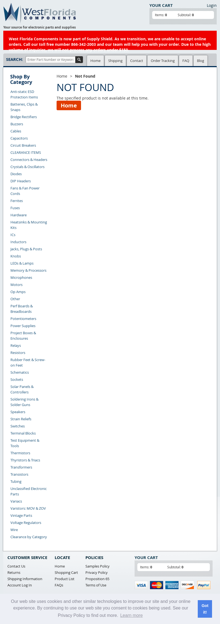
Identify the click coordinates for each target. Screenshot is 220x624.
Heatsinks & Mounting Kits (28, 225)
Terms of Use (95, 585)
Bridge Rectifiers (23, 116)
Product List (64, 578)
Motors (16, 284)
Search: (14, 59)
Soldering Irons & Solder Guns (24, 402)
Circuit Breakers (23, 145)
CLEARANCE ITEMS (25, 152)
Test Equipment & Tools (24, 443)
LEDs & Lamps (22, 263)
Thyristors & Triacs (25, 460)
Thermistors (20, 452)
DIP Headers (20, 180)
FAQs (59, 585)
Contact (136, 60)
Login (212, 5)
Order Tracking (163, 60)
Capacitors (19, 138)
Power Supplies (22, 325)
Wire (14, 529)
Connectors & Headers (28, 159)
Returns (13, 572)
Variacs (16, 501)
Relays (15, 345)
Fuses (15, 207)
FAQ (185, 60)
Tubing (15, 481)
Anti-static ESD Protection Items (24, 94)
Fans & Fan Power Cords (25, 191)
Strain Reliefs (20, 418)
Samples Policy (97, 566)
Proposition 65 (97, 578)
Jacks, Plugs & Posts (26, 248)
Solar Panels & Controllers (22, 389)
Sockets (16, 379)
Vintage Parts (21, 515)
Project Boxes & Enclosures (23, 335)
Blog (200, 60)
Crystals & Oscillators (27, 166)
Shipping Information (24, 578)
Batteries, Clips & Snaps (24, 107)
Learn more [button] (131, 615)
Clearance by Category (28, 536)
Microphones (21, 277)
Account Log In (19, 585)
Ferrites (16, 200)
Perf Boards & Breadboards (21, 309)
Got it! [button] (205, 608)
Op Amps (18, 291)
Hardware (18, 214)
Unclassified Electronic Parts (28, 491)
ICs (12, 234)
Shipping (115, 60)
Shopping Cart (66, 572)
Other (15, 298)
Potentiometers (23, 318)
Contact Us (16, 566)
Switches (17, 426)
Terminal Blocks (23, 433)
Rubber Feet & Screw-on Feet (27, 362)
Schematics (19, 372)
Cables (15, 131)
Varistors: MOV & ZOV (28, 508)
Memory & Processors (28, 270)
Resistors (17, 352)
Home (95, 60)
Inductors (18, 241)
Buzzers (16, 123)
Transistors (19, 474)
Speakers (17, 411)
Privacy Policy (96, 572)
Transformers (21, 467)
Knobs (15, 256)
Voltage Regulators (25, 522)
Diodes (16, 173)
